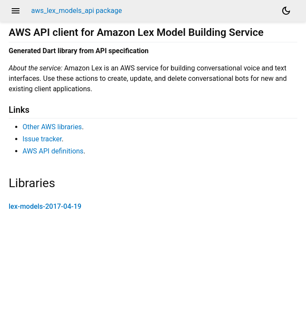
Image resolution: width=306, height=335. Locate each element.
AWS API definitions (53, 151)
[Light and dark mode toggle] (286, 11)
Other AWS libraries (52, 127)
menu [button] (15, 11)
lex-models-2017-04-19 (45, 206)
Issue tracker (42, 139)
